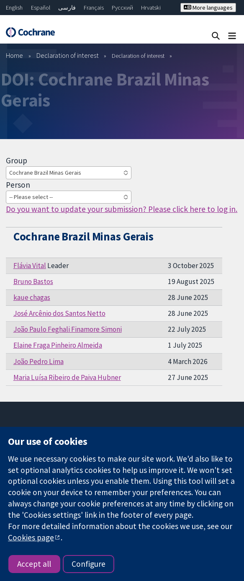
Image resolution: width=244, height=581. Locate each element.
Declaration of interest (67, 55)
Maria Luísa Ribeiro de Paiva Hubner (67, 377)
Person (18, 185)
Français (94, 7)
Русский (122, 7)
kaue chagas (31, 297)
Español (40, 7)
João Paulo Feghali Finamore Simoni (67, 329)
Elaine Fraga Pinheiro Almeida (57, 345)
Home (14, 55)
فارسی (67, 7)
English (14, 7)
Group (16, 160)
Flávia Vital (29, 265)
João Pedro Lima (38, 361)
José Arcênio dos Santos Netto (59, 313)
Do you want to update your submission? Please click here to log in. (121, 209)
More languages (208, 7)
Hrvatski (151, 7)
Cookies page (31, 537)
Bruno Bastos (33, 281)
